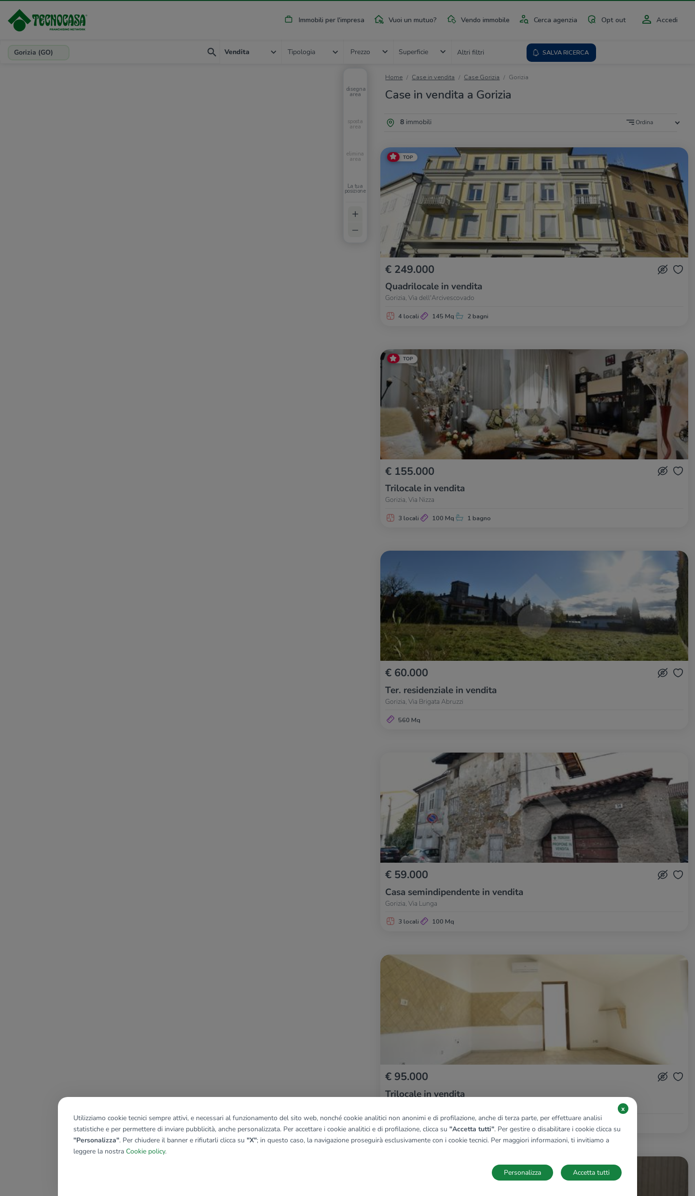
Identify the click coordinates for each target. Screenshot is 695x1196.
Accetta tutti (591, 1172)
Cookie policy (145, 1151)
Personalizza (522, 1172)
